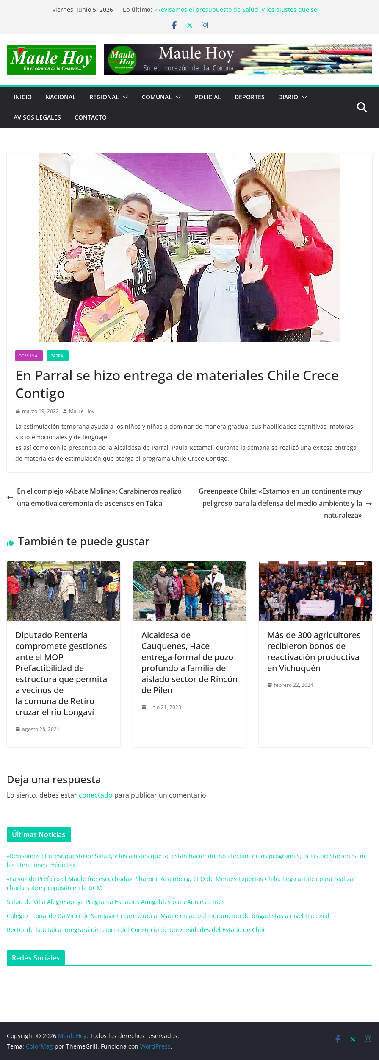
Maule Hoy (81, 411)
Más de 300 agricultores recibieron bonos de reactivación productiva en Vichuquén (314, 651)
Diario (288, 97)
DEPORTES (250, 97)
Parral (57, 356)
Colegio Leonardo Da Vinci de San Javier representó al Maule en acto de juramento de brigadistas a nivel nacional (168, 916)
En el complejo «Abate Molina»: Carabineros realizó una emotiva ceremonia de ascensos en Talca (94, 497)
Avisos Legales (37, 117)
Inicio (23, 97)
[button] (123, 97)
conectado (96, 795)
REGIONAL (104, 97)
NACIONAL (60, 97)
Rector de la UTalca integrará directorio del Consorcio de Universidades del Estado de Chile (136, 930)
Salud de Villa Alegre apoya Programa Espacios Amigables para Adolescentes (116, 902)
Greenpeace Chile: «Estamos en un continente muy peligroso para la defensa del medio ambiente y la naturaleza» (285, 503)
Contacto (91, 117)
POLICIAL (208, 97)
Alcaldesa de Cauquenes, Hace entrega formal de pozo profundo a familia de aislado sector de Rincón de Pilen (189, 662)
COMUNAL (157, 97)
